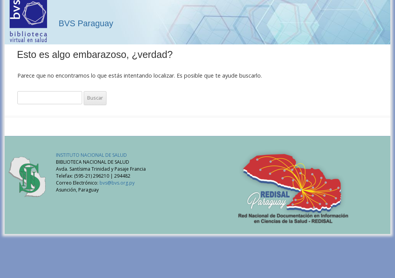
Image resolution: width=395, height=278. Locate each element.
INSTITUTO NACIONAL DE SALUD (91, 155)
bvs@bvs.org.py (117, 183)
